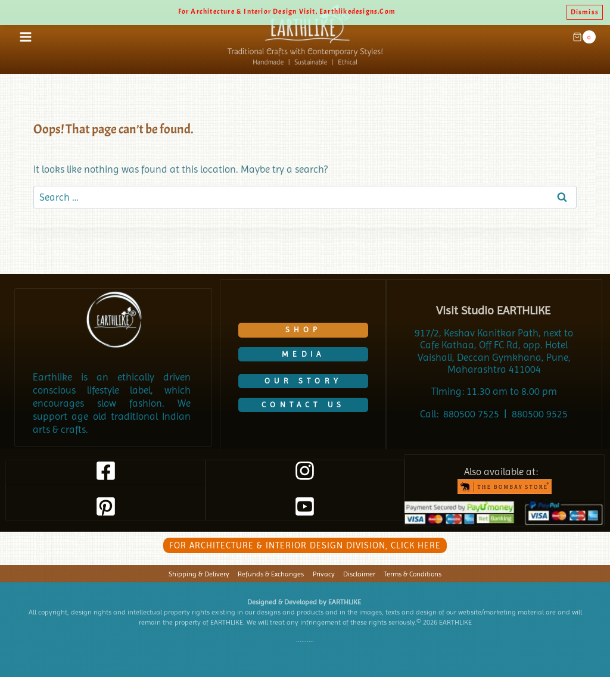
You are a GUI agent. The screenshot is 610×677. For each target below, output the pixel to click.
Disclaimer (359, 574)
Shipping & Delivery (199, 574)
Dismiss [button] (585, 12)
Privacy (324, 574)
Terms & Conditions (412, 574)
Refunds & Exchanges (271, 574)
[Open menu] (26, 36)
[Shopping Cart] (584, 36)
